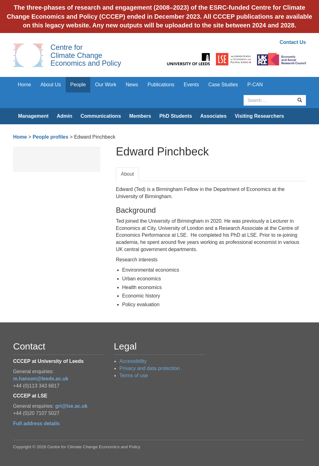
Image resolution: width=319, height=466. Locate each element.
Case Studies (223, 84)
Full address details (36, 423)
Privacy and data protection (149, 368)
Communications (100, 116)
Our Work (105, 84)
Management (33, 116)
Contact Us (293, 42)
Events (191, 84)
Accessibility (132, 361)
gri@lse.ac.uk (71, 406)
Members (140, 116)
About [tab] (127, 174)
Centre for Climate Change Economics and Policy (85, 55)
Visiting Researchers (259, 116)
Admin (64, 116)
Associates (213, 116)
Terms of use (133, 375)
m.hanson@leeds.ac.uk (40, 378)
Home (24, 84)
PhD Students (175, 116)
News (132, 84)
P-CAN (255, 84)
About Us (50, 84)
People (78, 84)
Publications (161, 84)
